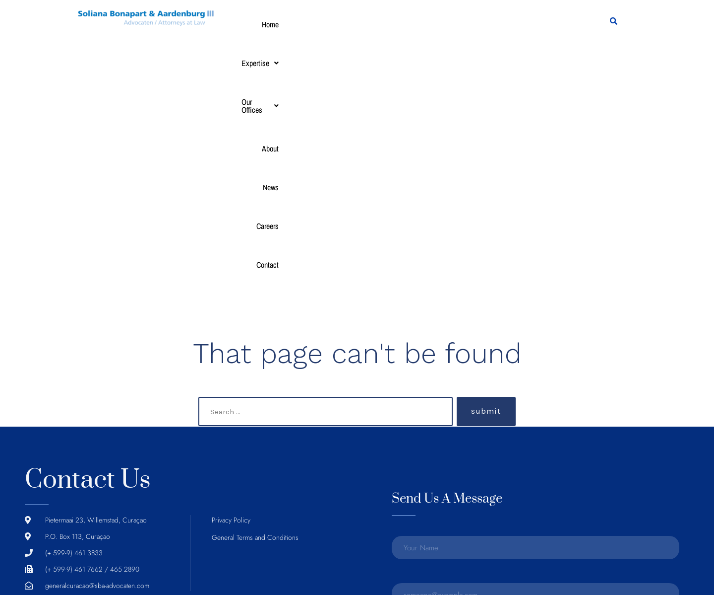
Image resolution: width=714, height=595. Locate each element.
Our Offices (346, 24)
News (416, 24)
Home (255, 24)
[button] (294, 24)
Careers (447, 24)
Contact (481, 24)
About (387, 24)
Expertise (294, 24)
